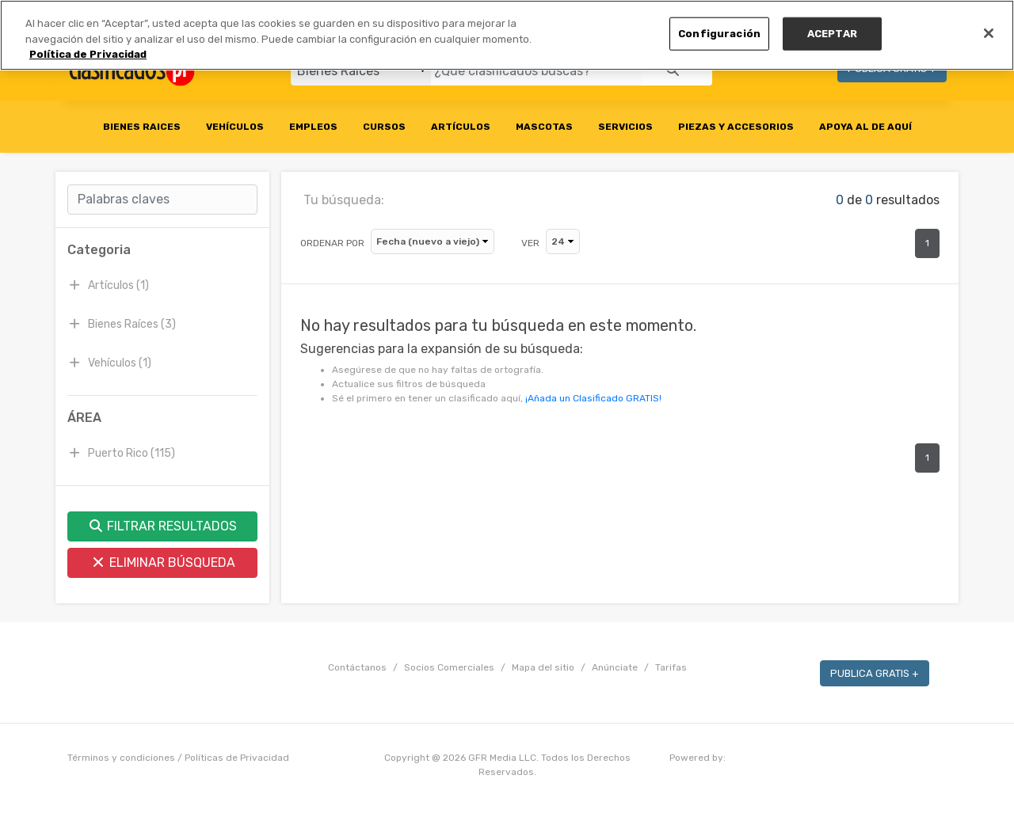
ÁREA (84, 417)
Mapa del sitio (543, 667)
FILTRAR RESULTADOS (162, 526)
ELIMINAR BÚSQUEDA (162, 562)
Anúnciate (615, 667)
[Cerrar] (988, 33)
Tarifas (671, 667)
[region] (507, 35)
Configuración (719, 34)
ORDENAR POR (332, 243)
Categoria (99, 249)
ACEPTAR (832, 34)
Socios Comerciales (449, 667)
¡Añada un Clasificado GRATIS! (593, 398)
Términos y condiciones (121, 757)
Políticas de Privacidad (237, 757)
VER (530, 243)
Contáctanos (357, 667)
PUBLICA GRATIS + (874, 673)
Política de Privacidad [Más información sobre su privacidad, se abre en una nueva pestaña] (88, 54)
